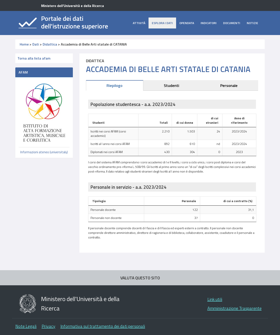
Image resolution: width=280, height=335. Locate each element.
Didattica (50, 44)
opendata (186, 23)
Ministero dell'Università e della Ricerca (72, 5)
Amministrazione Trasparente (234, 308)
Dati (35, 44)
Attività (139, 23)
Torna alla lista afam (34, 58)
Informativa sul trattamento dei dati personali (102, 326)
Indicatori (209, 23)
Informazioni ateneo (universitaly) (44, 152)
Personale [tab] (229, 85)
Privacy (48, 326)
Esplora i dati (162, 23)
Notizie (252, 23)
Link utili (214, 299)
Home (24, 44)
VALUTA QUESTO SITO (140, 278)
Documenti (231, 23)
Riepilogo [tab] (114, 85)
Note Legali (26, 326)
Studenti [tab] (171, 85)
